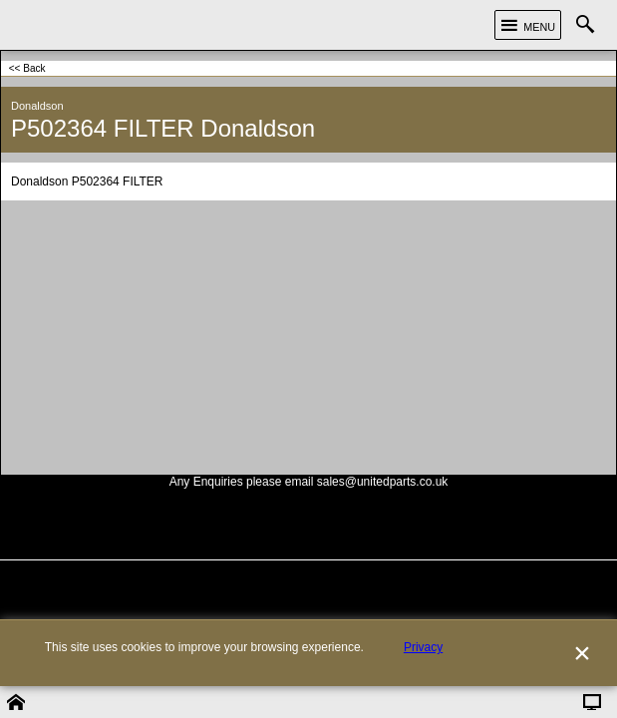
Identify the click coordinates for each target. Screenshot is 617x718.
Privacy (423, 679)
